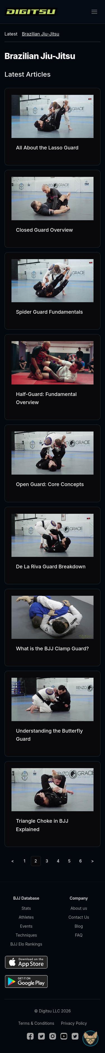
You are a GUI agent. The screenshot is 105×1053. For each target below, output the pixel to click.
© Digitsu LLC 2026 (52, 1011)
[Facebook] (30, 1036)
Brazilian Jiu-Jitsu (40, 34)
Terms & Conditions (36, 1023)
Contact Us (78, 917)
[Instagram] (52, 1036)
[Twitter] (41, 1036)
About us (79, 908)
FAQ (79, 935)
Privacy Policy (74, 1023)
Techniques (26, 935)
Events (26, 926)
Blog (78, 926)
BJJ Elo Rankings (26, 944)
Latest (10, 34)
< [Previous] (12, 861)
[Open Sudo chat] (90, 1038)
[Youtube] (63, 1036)
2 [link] (35, 861)
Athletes (26, 917)
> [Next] (92, 861)
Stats (26, 908)
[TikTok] (75, 1036)
